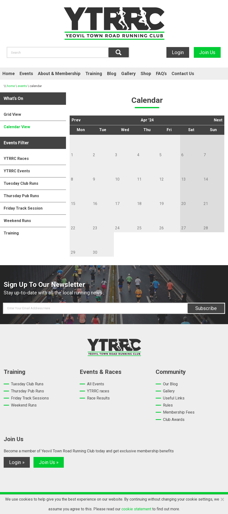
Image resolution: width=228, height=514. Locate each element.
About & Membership (59, 73)
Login (178, 52)
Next (218, 120)
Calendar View (17, 127)
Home (8, 73)
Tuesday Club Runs (21, 183)
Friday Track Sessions (30, 398)
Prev (76, 120)
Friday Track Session (23, 208)
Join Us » (48, 462)
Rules (168, 405)
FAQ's (161, 73)
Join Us (207, 52)
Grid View (12, 114)
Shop (146, 73)
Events (26, 73)
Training (93, 73)
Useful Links (174, 398)
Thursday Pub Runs (21, 196)
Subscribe (206, 308)
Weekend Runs (17, 220)
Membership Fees (179, 412)
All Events (95, 384)
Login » (16, 462)
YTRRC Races (16, 158)
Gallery (128, 73)
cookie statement (136, 509)
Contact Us (183, 73)
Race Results (98, 398)
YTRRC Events (17, 171)
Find (119, 52)
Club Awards (174, 419)
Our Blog (170, 384)
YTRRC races (98, 391)
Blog (111, 73)
